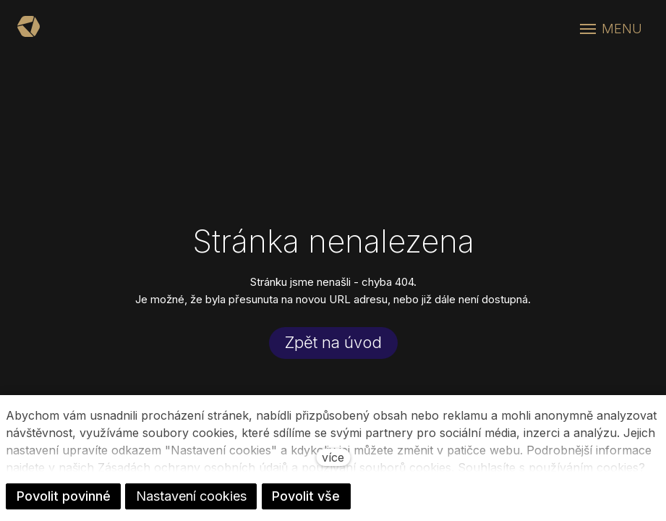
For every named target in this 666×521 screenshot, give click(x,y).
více (333, 457)
